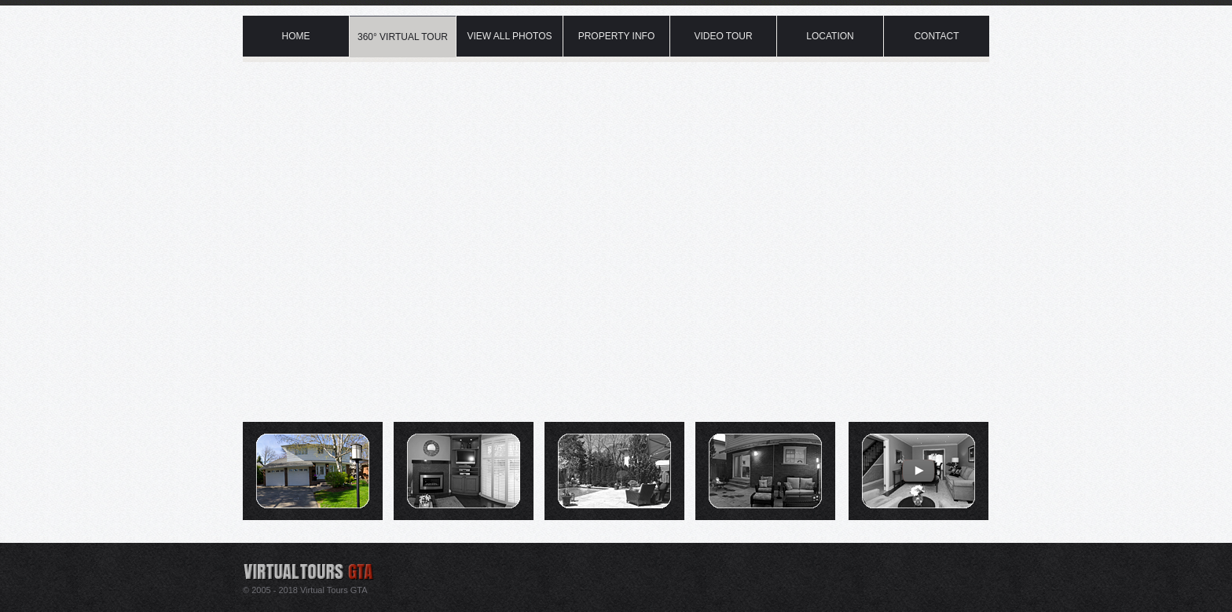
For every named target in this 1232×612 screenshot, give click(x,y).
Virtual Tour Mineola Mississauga (404, 4)
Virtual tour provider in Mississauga (335, 566)
